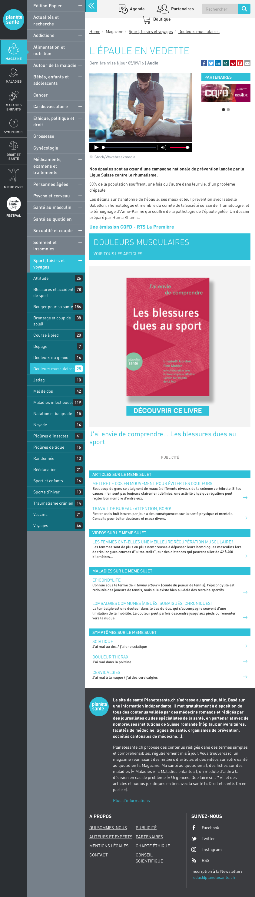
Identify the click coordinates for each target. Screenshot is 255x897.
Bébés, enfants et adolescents (51, 80)
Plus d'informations (131, 800)
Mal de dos (43, 391)
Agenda (136, 8)
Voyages (40, 525)
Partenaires (182, 8)
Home (94, 31)
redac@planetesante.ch (213, 877)
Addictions (43, 35)
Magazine (13, 59)
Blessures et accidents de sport (54, 292)
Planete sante (13, 19)
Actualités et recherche (46, 20)
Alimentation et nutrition (49, 50)
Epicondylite (106, 579)
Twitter (203, 839)
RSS (200, 860)
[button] (204, 63)
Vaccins (40, 514)
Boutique (161, 18)
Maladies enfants (14, 107)
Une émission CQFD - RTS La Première (131, 226)
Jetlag (39, 379)
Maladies (14, 81)
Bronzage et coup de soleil (52, 320)
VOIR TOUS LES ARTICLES (118, 253)
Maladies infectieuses (53, 402)
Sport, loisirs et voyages (49, 263)
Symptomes (14, 132)
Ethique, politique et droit (53, 121)
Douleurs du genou (50, 357)
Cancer (40, 94)
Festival (13, 215)
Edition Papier (47, 5)
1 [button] (223, 109)
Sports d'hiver (46, 491)
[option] (225, 93)
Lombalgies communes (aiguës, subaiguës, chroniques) (152, 603)
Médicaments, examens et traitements (47, 166)
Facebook (205, 828)
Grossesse (43, 136)
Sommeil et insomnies (45, 245)
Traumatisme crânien (53, 503)
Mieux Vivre (14, 187)
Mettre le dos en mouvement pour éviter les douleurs (152, 483)
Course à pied (46, 335)
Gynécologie (45, 147)
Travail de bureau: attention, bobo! (131, 508)
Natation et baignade (52, 413)
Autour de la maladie (54, 65)
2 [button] (228, 109)
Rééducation (45, 469)
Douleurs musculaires (54, 368)
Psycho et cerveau (51, 195)
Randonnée (43, 458)
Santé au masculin (52, 207)
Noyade (40, 424)
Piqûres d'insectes (50, 435)
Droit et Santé (14, 156)
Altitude (40, 278)
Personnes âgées (50, 184)
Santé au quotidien (52, 219)
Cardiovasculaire (50, 106)
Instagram (206, 849)
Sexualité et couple (53, 230)
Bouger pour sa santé (53, 306)
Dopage (40, 346)
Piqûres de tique (48, 447)
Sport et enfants (48, 480)
